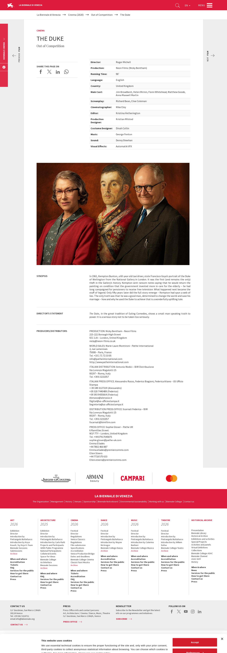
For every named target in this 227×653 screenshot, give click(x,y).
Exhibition (14, 530)
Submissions (16, 550)
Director (14, 533)
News (194, 570)
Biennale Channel (199, 556)
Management (57, 501)
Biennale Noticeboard (108, 501)
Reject (194, 644)
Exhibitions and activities (203, 539)
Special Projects (199, 541)
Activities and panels (201, 544)
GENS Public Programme (51, 548)
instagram (192, 613)
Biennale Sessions (18, 548)
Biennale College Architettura (48, 561)
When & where (198, 567)
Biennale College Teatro (172, 548)
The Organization (41, 501)
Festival (74, 530)
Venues (78, 501)
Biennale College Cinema (82, 559)
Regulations (76, 536)
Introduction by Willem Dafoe (171, 544)
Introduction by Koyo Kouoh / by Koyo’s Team (21, 544)
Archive (13, 553)
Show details (48, 643)
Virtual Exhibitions (199, 547)
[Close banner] (222, 620)
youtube (186, 613)
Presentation (197, 530)
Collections (196, 550)
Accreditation (17, 562)
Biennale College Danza (112, 548)
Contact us (189, 501)
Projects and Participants (52, 545)
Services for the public (22, 570)
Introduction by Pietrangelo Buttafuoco (21, 538)
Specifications (77, 548)
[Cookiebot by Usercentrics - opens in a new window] (20, 646)
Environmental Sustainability (133, 501)
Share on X (49, 72)
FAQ (12, 567)
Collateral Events (48, 553)
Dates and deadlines (80, 556)
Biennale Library (198, 533)
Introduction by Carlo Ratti (52, 542)
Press (13, 579)
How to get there (19, 573)
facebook (172, 613)
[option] (56, 478)
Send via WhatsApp (66, 72)
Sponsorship (90, 501)
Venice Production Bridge (83, 553)
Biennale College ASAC (202, 553)
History (69, 501)
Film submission (78, 545)
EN (187, 5)
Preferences (195, 634)
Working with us (156, 501)
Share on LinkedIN (58, 72)
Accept (195, 624)
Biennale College (174, 501)
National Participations (50, 550)
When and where (18, 559)
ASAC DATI (196, 559)
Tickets (14, 564)
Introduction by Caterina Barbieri (142, 544)
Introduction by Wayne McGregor (111, 544)
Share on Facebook (41, 72)
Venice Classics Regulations (78, 541)
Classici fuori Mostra (80, 562)
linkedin (199, 613)
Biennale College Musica (142, 548)
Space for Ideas (47, 556)
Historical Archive (199, 536)
